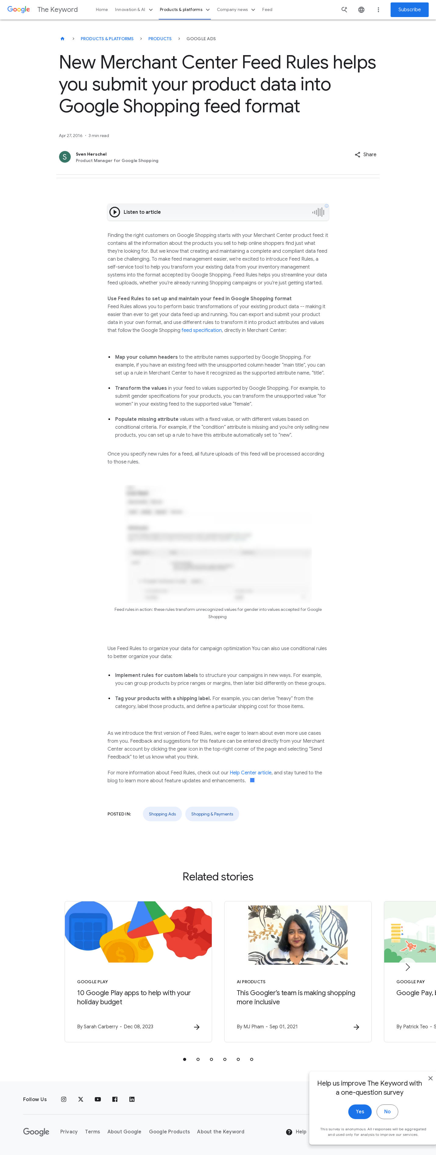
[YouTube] (97, 1099)
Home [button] (102, 9)
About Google (125, 1132)
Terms (92, 1132)
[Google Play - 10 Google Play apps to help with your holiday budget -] (138, 971)
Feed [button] (267, 9)
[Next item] (407, 967)
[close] (417, 1088)
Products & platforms (185, 9)
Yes (346, 1122)
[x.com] (80, 1099)
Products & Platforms (107, 38)
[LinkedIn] (132, 1099)
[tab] (184, 1059)
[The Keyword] (62, 38)
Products (160, 38)
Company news (237, 9)
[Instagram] (63, 1099)
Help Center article (250, 773)
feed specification (202, 330)
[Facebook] (115, 1099)
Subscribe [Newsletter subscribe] (410, 10)
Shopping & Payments (212, 814)
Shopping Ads (162, 814)
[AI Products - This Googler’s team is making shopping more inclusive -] (298, 971)
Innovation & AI (134, 9)
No (374, 1122)
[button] (365, 154)
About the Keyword (220, 1132)
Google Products (169, 1132)
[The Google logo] (36, 1132)
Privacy (69, 1132)
